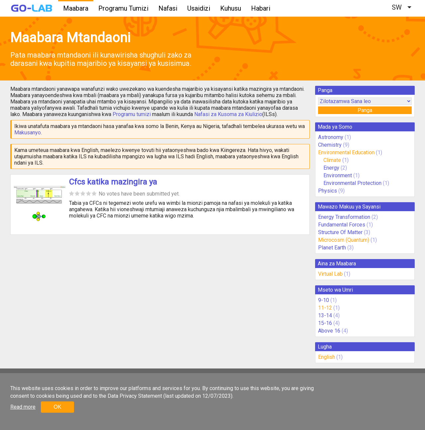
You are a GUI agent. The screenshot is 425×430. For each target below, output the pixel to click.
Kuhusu (230, 8)
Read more (23, 407)
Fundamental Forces (341, 224)
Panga (365, 110)
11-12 (325, 308)
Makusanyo (27, 132)
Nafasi (167, 8)
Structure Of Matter (340, 232)
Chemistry (330, 145)
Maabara (75, 8)
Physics (327, 191)
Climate (332, 160)
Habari (260, 8)
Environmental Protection (352, 183)
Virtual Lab (330, 274)
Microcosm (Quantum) (343, 240)
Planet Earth (332, 247)
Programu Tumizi (123, 8)
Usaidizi (198, 8)
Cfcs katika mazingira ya (113, 182)
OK (57, 407)
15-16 (325, 323)
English (326, 357)
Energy (332, 168)
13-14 (325, 315)
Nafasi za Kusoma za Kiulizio (228, 114)
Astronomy (330, 137)
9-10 (323, 300)
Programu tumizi (132, 114)
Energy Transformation (344, 217)
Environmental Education (346, 152)
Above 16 (329, 331)
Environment (337, 175)
